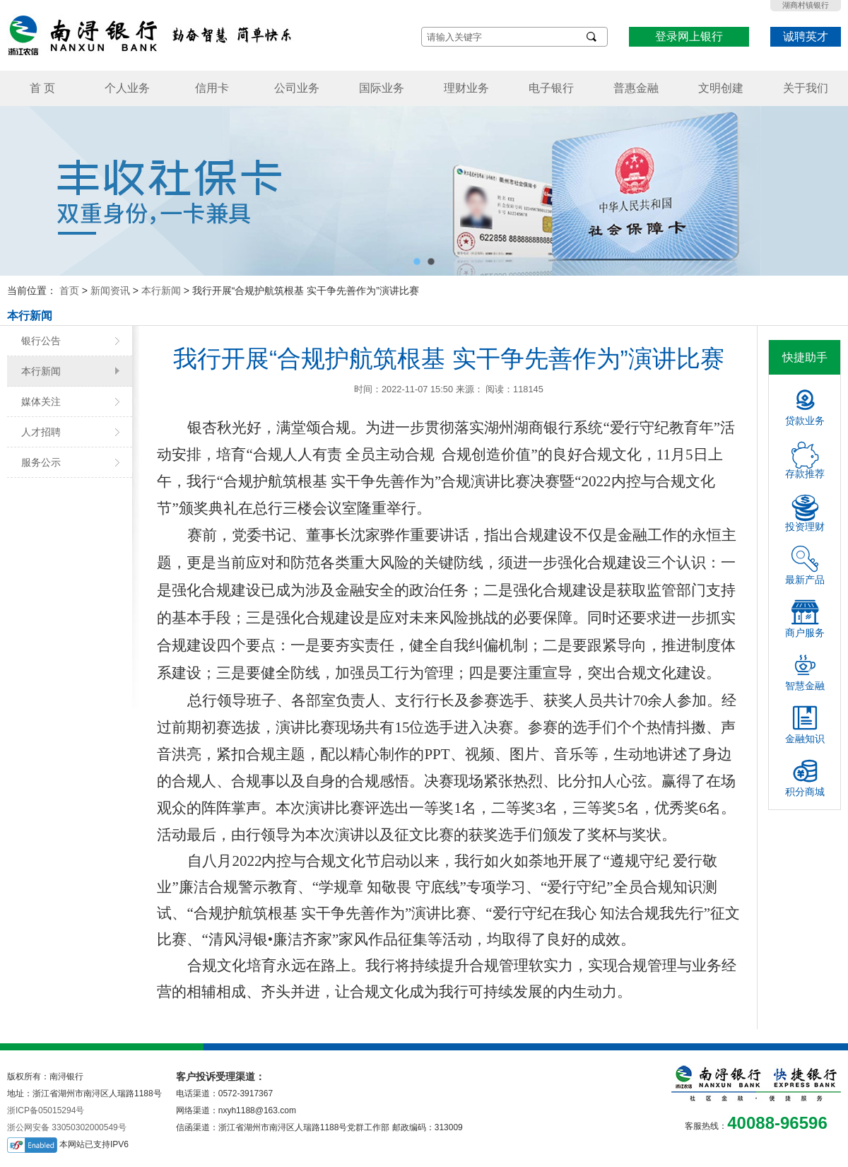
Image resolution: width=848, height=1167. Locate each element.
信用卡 (212, 88)
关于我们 (805, 88)
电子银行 (551, 88)
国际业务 (381, 88)
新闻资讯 (110, 290)
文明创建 (720, 88)
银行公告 (41, 340)
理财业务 (466, 88)
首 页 (42, 88)
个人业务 (127, 88)
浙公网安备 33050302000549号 (66, 1127)
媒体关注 (41, 401)
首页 (69, 290)
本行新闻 (161, 290)
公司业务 (296, 88)
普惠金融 (636, 88)
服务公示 (41, 462)
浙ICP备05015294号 (45, 1110)
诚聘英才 (805, 36)
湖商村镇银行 (805, 5)
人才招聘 (41, 432)
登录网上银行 (689, 36)
